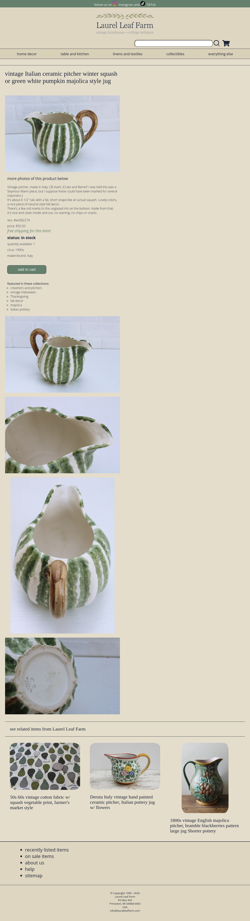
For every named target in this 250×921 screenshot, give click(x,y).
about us (34, 862)
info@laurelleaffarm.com (125, 910)
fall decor (16, 301)
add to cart (27, 269)
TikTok (151, 5)
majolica (16, 305)
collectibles (175, 54)
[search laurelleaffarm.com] (217, 43)
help (30, 869)
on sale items (39, 856)
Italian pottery (20, 309)
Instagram (126, 5)
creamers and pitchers (26, 288)
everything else (220, 54)
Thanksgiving (19, 296)
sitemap (34, 875)
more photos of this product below (37, 178)
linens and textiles (127, 54)
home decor (27, 54)
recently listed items (47, 849)
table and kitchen (75, 54)
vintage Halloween (23, 292)
